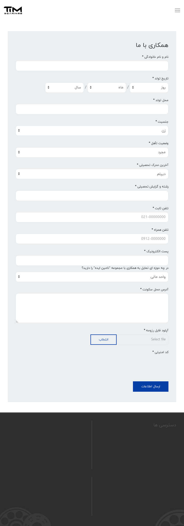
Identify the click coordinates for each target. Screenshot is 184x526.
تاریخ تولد (160, 78)
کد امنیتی (160, 352)
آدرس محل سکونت (154, 289)
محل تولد (160, 100)
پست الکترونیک (156, 251)
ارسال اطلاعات (150, 386)
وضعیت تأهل (158, 143)
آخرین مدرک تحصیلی (152, 165)
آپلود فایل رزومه (156, 330)
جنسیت (161, 122)
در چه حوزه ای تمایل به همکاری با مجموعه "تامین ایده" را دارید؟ (125, 268)
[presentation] (129, 366)
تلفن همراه (160, 230)
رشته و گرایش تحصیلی (151, 186)
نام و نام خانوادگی (155, 57)
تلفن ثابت (160, 208)
